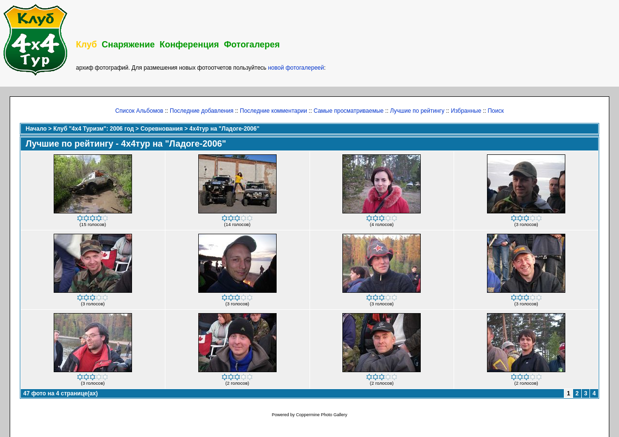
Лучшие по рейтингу (417, 110)
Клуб (86, 44)
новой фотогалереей (296, 67)
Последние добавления (202, 110)
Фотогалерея (252, 44)
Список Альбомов (139, 110)
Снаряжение (128, 44)
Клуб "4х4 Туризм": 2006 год (93, 128)
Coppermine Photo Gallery (321, 414)
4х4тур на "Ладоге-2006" (225, 128)
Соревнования (161, 128)
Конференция (189, 44)
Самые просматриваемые (348, 110)
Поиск (495, 110)
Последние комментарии (273, 110)
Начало (36, 128)
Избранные (466, 110)
